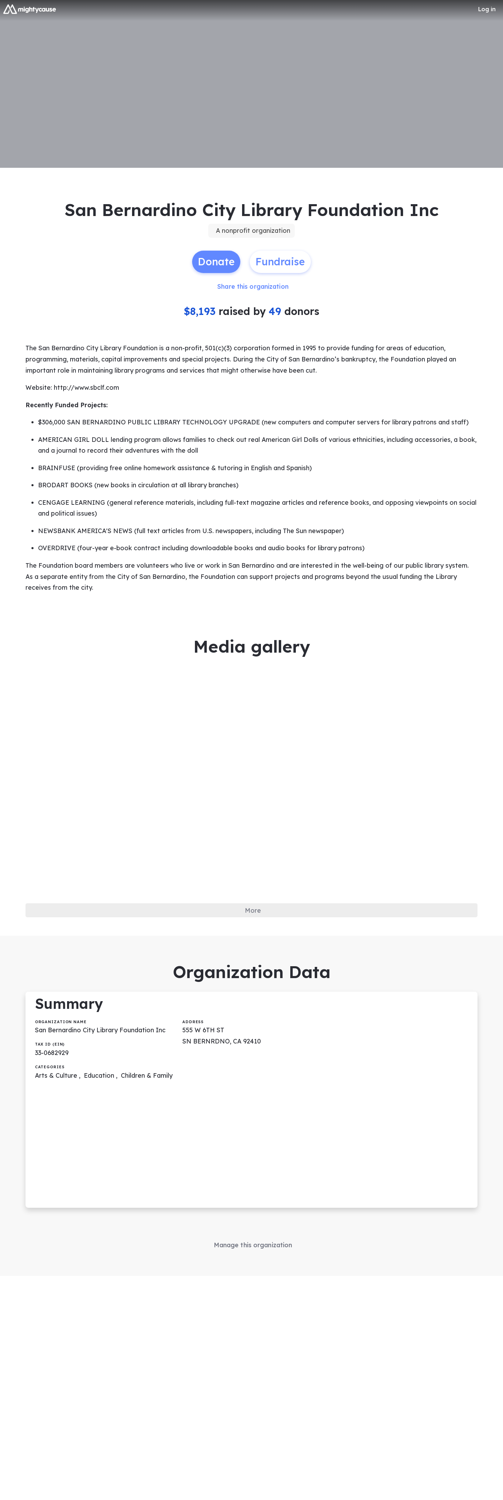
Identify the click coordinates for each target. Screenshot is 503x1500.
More (253, 920)
